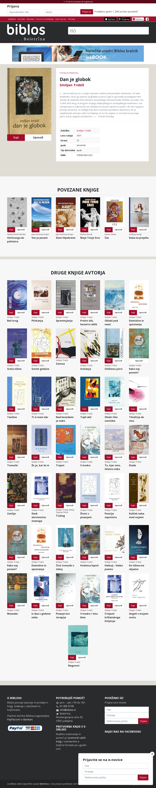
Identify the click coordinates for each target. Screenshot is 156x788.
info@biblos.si (68, 710)
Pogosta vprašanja (45, 19)
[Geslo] (60, 12)
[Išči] (108, 30)
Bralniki (30, 19)
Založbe (21, 19)
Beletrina (44, 783)
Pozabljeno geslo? (103, 11)
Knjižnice (12, 19)
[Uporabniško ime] (23, 12)
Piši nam (71, 19)
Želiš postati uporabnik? (126, 11)
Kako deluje (60, 19)
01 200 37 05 (67, 706)
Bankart (28, 719)
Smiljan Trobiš (72, 85)
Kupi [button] (16, 137)
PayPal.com (13, 719)
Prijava (143, 721)
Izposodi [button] (38, 137)
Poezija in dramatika (69, 73)
